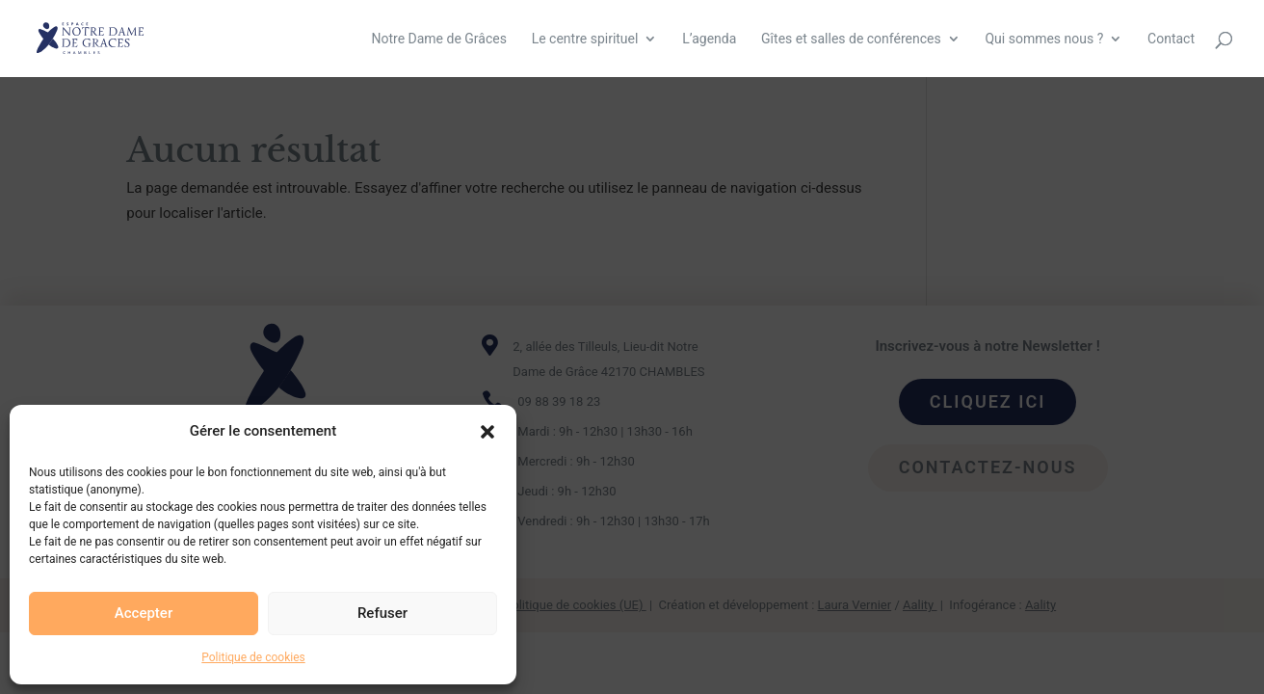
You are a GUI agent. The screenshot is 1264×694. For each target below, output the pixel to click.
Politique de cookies (252, 657)
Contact (1171, 39)
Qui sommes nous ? (1044, 39)
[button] (487, 431)
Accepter (143, 613)
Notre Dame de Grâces (438, 39)
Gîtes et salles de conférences (851, 39)
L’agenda (709, 39)
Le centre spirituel (585, 39)
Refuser (382, 613)
